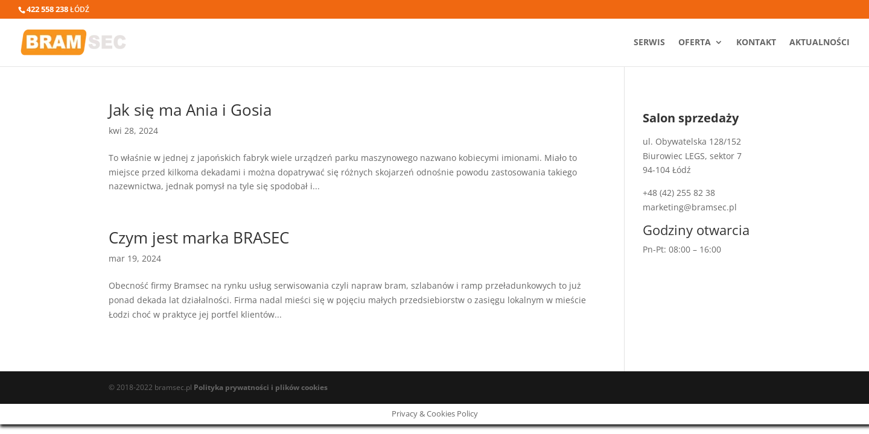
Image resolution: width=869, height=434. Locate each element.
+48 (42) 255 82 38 (679, 192)
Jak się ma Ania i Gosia (190, 110)
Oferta (694, 43)
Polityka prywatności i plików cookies (261, 387)
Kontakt (756, 43)
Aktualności (819, 43)
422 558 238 (47, 9)
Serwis (649, 43)
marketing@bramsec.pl (690, 207)
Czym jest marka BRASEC (199, 237)
